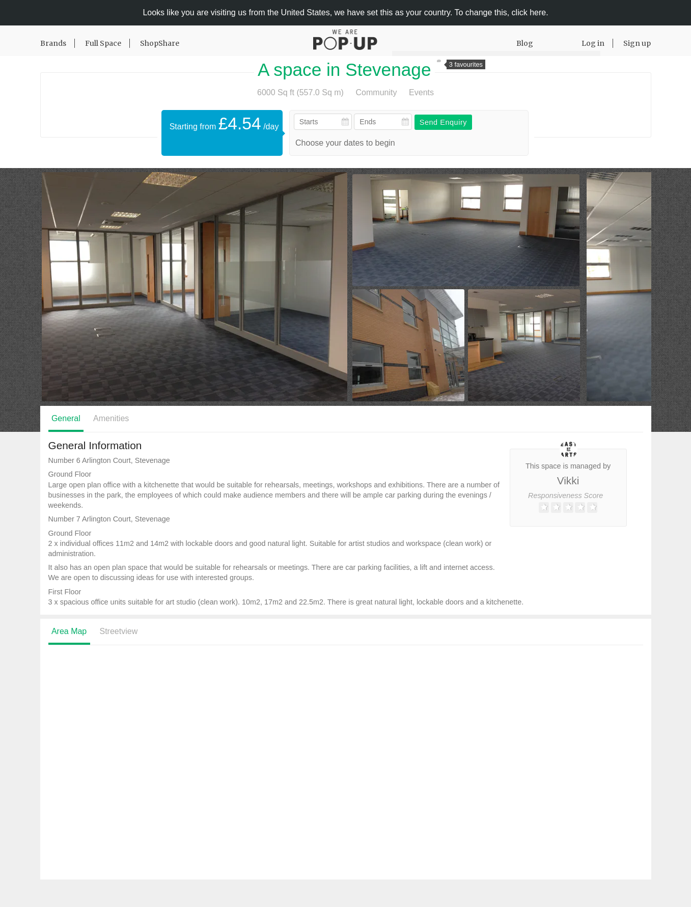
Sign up (637, 43)
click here (529, 12)
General (65, 418)
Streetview (119, 631)
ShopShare (159, 43)
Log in (593, 43)
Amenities (111, 418)
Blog (524, 43)
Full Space (103, 43)
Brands (53, 43)
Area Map (69, 631)
